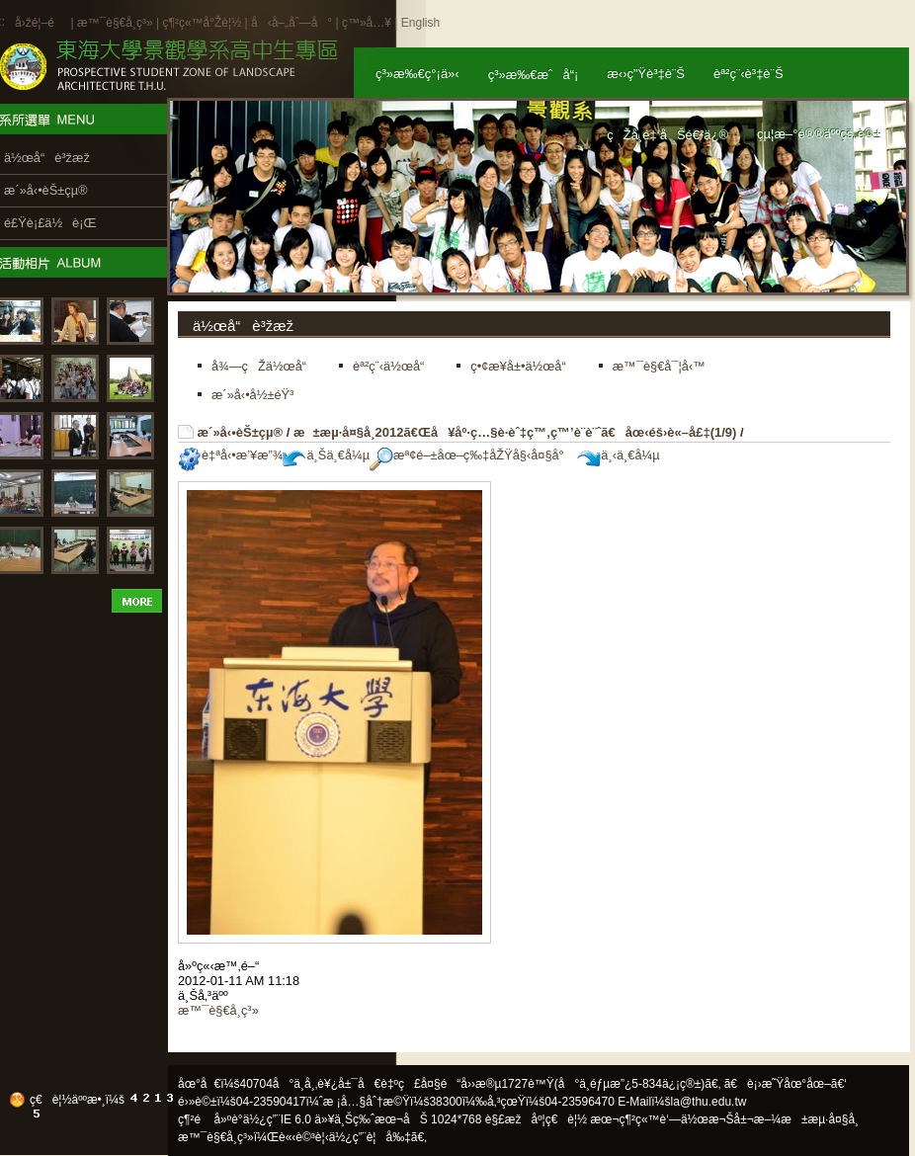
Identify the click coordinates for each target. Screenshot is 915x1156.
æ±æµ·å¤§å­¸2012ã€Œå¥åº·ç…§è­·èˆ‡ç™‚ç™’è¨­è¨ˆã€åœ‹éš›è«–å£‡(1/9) (514, 432)
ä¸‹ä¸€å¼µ (618, 455)
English (420, 23)
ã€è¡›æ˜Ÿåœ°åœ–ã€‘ (785, 1084)
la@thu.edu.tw (709, 1102)
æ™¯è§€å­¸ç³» (116, 23)
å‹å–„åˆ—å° (291, 23)
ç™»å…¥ (366, 23)
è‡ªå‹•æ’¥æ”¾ (230, 455)
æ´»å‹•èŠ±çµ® (241, 432)
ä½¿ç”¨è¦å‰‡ (370, 1137)
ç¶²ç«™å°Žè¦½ (201, 23)
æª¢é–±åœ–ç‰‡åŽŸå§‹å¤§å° (472, 455)
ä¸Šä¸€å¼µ (326, 455)
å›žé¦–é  (41, 23)
